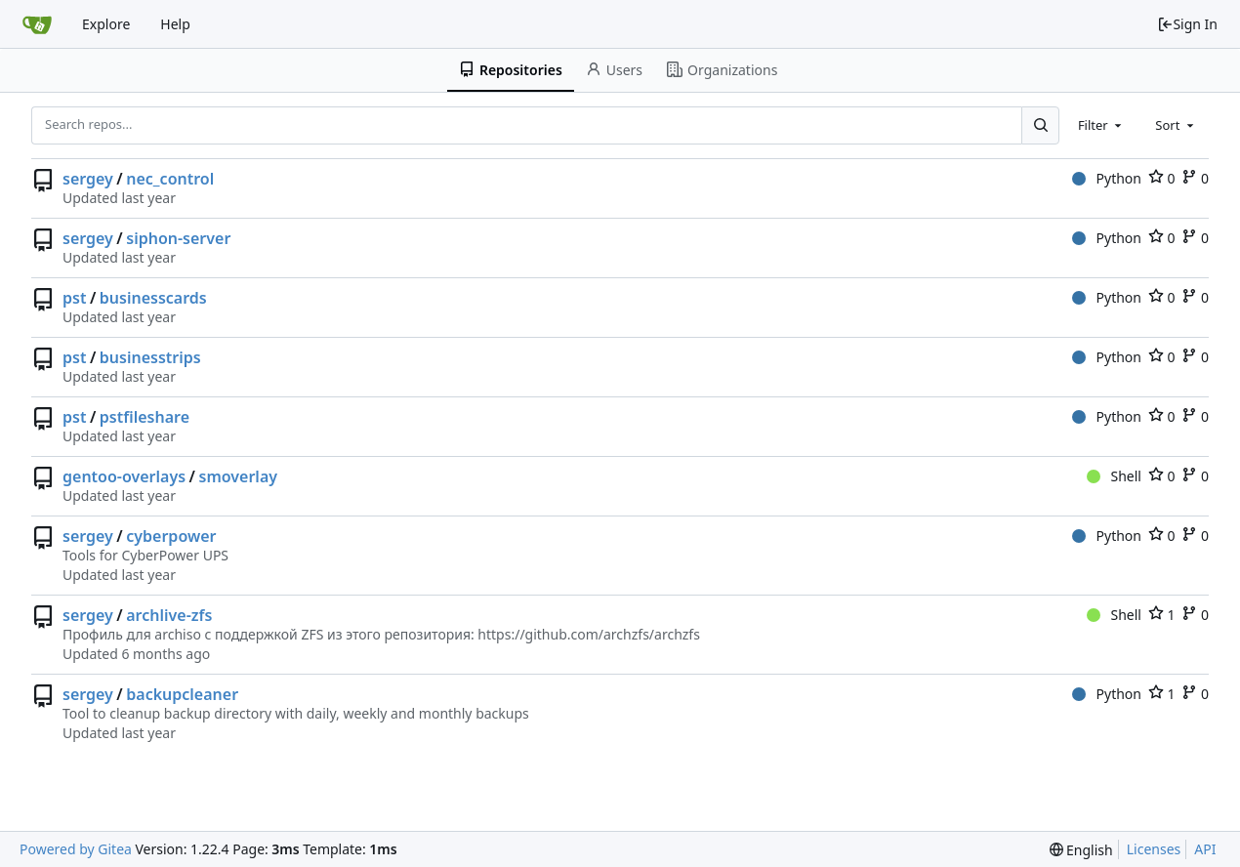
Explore (106, 24)
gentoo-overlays (124, 476)
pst (74, 298)
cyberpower (171, 536)
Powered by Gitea (76, 849)
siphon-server (178, 238)
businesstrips (150, 357)
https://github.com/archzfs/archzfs (588, 634)
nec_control (170, 178)
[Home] (37, 24)
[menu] (1081, 850)
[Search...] (1039, 125)
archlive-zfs (169, 615)
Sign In (1187, 24)
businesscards (153, 298)
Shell (1114, 476)
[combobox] (1101, 125)
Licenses (1154, 849)
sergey (87, 178)
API (1205, 849)
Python (1106, 178)
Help (175, 24)
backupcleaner (182, 694)
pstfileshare (144, 417)
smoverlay (238, 476)
